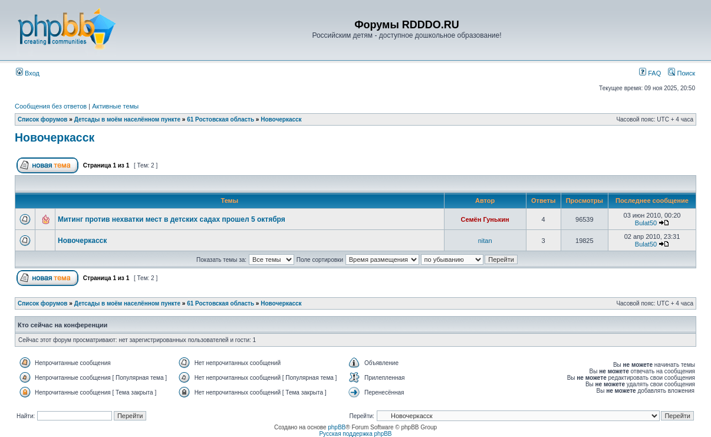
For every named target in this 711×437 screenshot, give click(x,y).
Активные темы (115, 106)
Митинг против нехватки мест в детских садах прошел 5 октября (171, 219)
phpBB (336, 427)
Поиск (681, 73)
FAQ (650, 73)
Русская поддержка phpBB (355, 434)
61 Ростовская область (220, 119)
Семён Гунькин (485, 219)
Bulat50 (646, 222)
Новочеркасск (281, 119)
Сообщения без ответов (51, 106)
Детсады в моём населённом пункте (127, 119)
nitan (485, 240)
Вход (28, 73)
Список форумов (43, 119)
